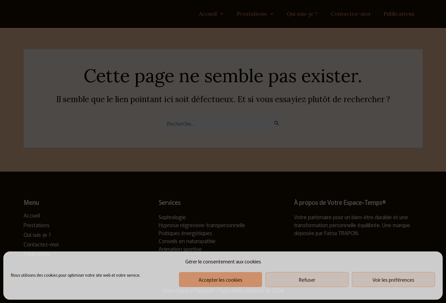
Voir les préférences (393, 279)
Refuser (307, 279)
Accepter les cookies (220, 279)
